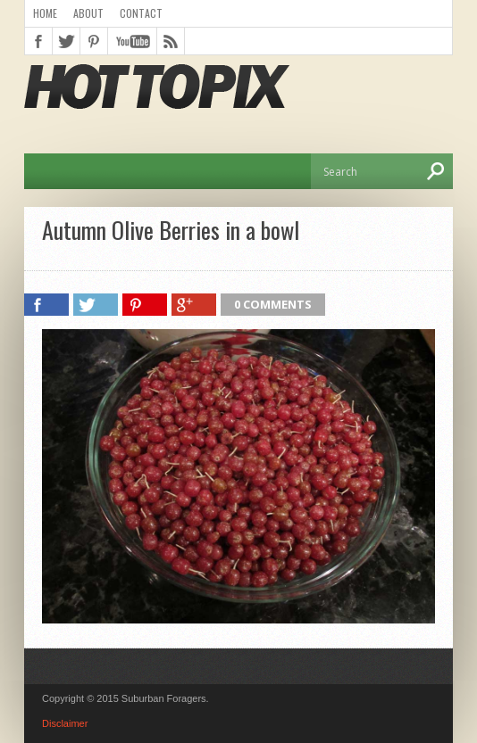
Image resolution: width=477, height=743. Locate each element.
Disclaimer (65, 723)
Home (45, 13)
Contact (141, 13)
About (88, 13)
